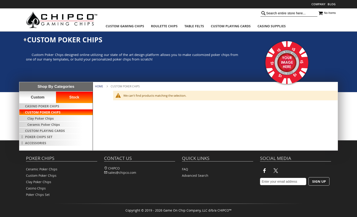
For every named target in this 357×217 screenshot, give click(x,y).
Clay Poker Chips (40, 118)
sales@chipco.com (122, 172)
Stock (74, 97)
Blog (332, 4)
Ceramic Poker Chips (43, 124)
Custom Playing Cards (45, 131)
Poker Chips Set (38, 137)
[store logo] (60, 19)
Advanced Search (195, 175)
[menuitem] (125, 26)
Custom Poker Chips (43, 112)
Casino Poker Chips (42, 106)
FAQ (185, 169)
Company (318, 4)
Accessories (35, 143)
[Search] (263, 13)
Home (99, 86)
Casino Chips (36, 188)
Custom (38, 97)
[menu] (197, 26)
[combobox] (288, 13)
